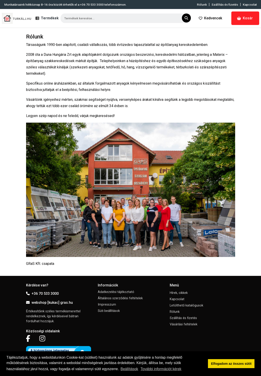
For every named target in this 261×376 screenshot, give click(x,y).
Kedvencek (210, 18)
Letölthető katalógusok (186, 305)
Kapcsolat (250, 4)
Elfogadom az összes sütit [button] (231, 363)
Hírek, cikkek (179, 293)
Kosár (245, 18)
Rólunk (202, 4)
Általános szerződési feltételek (120, 298)
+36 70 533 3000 (42, 293)
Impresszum (107, 304)
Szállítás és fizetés (225, 4)
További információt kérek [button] (161, 369)
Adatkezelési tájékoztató (116, 292)
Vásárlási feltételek (183, 324)
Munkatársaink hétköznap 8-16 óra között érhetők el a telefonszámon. (65, 4)
